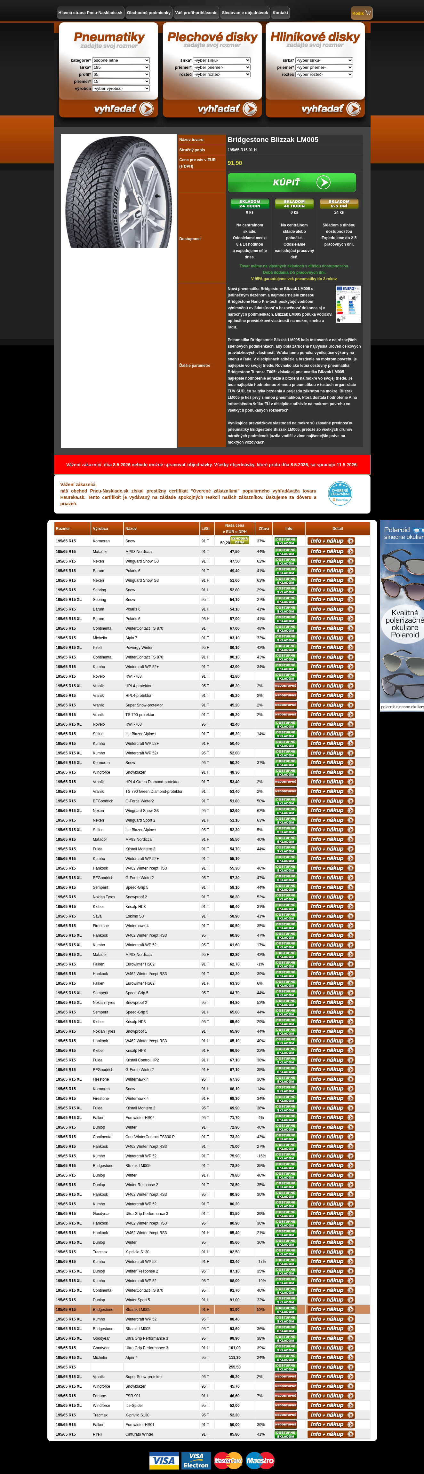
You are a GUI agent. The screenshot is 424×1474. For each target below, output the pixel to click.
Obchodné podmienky (149, 12)
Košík (361, 13)
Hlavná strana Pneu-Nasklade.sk (91, 12)
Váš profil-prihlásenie (196, 12)
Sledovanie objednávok (245, 12)
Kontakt (280, 12)
